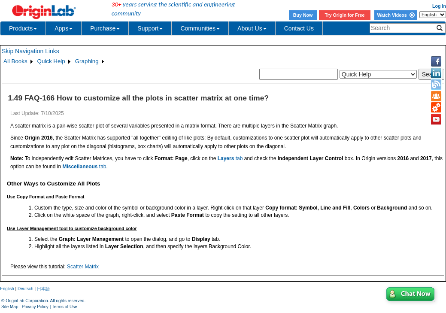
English (7, 288)
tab (230, 158)
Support (150, 28)
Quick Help (51, 61)
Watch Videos (395, 15)
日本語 (43, 288)
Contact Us (299, 28)
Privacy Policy (35, 306)
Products (23, 28)
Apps (64, 28)
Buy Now (303, 15)
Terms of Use (64, 306)
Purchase (105, 28)
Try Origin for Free (345, 15)
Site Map (9, 306)
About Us (252, 28)
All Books (15, 61)
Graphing (87, 61)
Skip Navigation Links (30, 51)
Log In (439, 6)
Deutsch (25, 288)
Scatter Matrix (83, 267)
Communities (200, 28)
